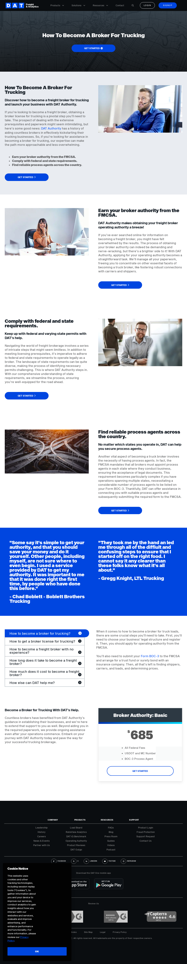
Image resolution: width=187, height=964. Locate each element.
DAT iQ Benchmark (76, 836)
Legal (102, 932)
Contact (120, 5)
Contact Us (146, 840)
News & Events (41, 840)
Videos (111, 845)
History (41, 832)
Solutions (78, 5)
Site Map (88, 932)
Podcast (110, 849)
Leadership (41, 827)
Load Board (76, 827)
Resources (100, 5)
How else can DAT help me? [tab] (32, 683)
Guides (111, 840)
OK (37, 951)
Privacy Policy (120, 932)
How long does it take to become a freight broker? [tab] (43, 662)
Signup (167, 5)
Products (57, 5)
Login (147, 5)
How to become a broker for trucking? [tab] (39, 633)
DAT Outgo (76, 849)
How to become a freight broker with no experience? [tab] (41, 650)
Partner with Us (41, 845)
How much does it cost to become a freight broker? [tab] (44, 673)
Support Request (145, 836)
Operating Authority (76, 840)
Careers (41, 836)
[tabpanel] (139, 649)
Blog (111, 832)
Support (134, 820)
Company (53, 820)
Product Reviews (76, 845)
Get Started (140, 771)
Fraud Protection (146, 832)
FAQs (111, 827)
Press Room (110, 836)
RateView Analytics (76, 832)
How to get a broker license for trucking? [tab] (42, 641)
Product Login (145, 827)
